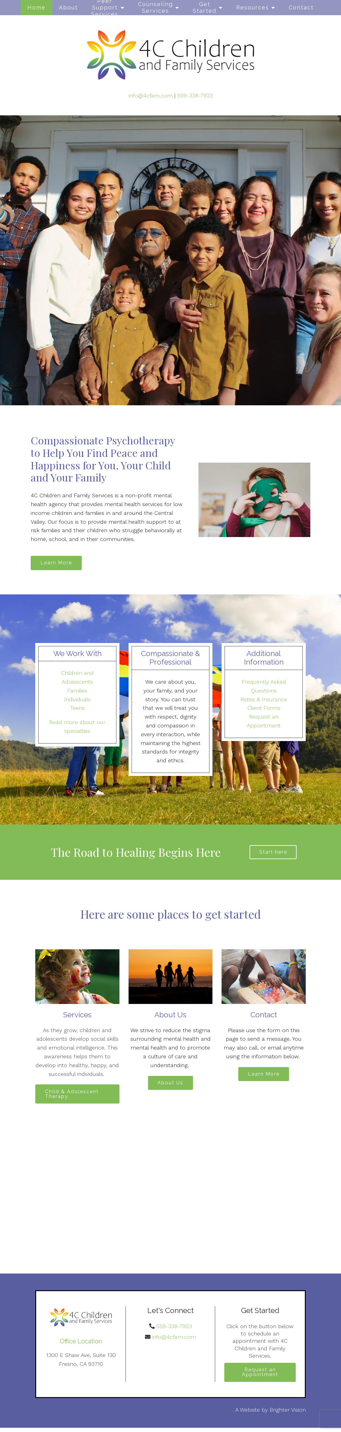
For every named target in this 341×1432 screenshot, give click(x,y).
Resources (252, 7)
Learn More (58, 563)
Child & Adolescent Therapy (73, 1096)
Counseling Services (155, 7)
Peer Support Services (104, 7)
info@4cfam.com (151, 95)
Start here (273, 853)
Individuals (77, 700)
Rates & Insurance (263, 700)
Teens (77, 709)
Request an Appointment (260, 1375)
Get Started (204, 7)
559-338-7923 (195, 95)
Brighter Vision (288, 1413)
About (68, 7)
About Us (170, 1085)
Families (77, 691)
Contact (301, 7)
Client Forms (263, 709)
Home (36, 7)
